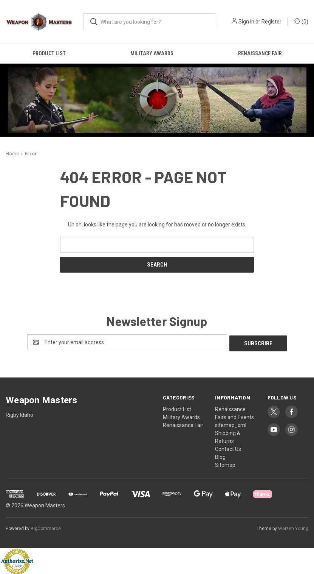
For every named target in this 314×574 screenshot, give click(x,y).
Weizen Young (293, 527)
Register (271, 22)
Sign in (246, 22)
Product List (49, 53)
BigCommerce (46, 527)
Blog (220, 456)
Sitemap (225, 464)
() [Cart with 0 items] (301, 21)
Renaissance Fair (260, 53)
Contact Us (228, 448)
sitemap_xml (230, 424)
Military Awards (151, 53)
